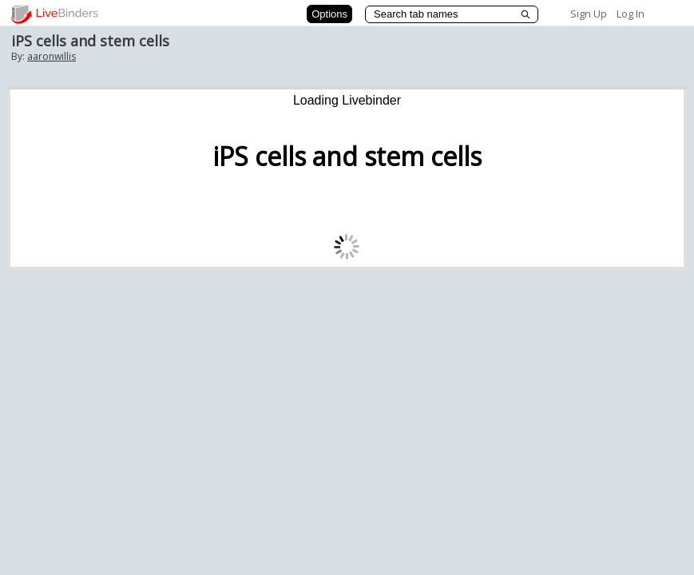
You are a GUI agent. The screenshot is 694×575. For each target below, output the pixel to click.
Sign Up (588, 13)
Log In (630, 13)
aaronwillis (51, 56)
